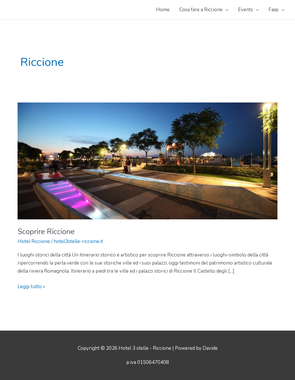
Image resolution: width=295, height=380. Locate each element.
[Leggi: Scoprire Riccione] (147, 160)
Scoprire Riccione (46, 232)
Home (163, 9)
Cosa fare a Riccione (200, 9)
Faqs (274, 9)
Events (245, 9)
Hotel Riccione (34, 241)
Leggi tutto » (31, 287)
